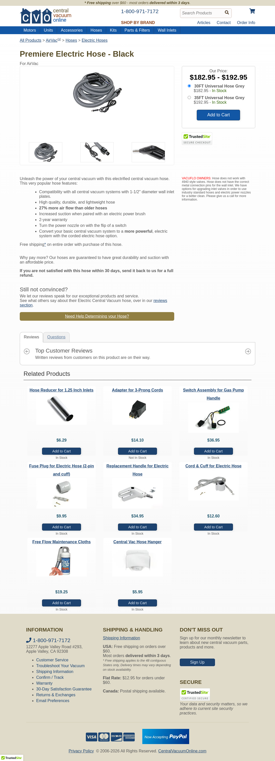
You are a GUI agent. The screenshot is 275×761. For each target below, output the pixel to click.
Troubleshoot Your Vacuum (60, 666)
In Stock (219, 91)
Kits (113, 30)
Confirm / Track (50, 677)
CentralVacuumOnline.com (182, 751)
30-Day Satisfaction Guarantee (64, 689)
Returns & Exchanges (55, 695)
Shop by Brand (138, 22)
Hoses (96, 30)
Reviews (31, 337)
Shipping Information (54, 671)
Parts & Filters (137, 30)
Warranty (44, 683)
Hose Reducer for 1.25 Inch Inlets (62, 390)
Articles (203, 22)
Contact (224, 22)
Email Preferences (52, 701)
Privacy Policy (81, 751)
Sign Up (197, 662)
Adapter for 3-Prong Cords (137, 390)
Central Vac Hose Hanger (137, 542)
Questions (56, 337)
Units (48, 30)
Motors (30, 30)
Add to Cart (218, 114)
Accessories (72, 30)
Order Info (246, 22)
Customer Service (52, 660)
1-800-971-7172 (48, 640)
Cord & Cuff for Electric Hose (213, 466)
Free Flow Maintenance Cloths (61, 542)
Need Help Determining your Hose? (97, 316)
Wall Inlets (167, 30)
